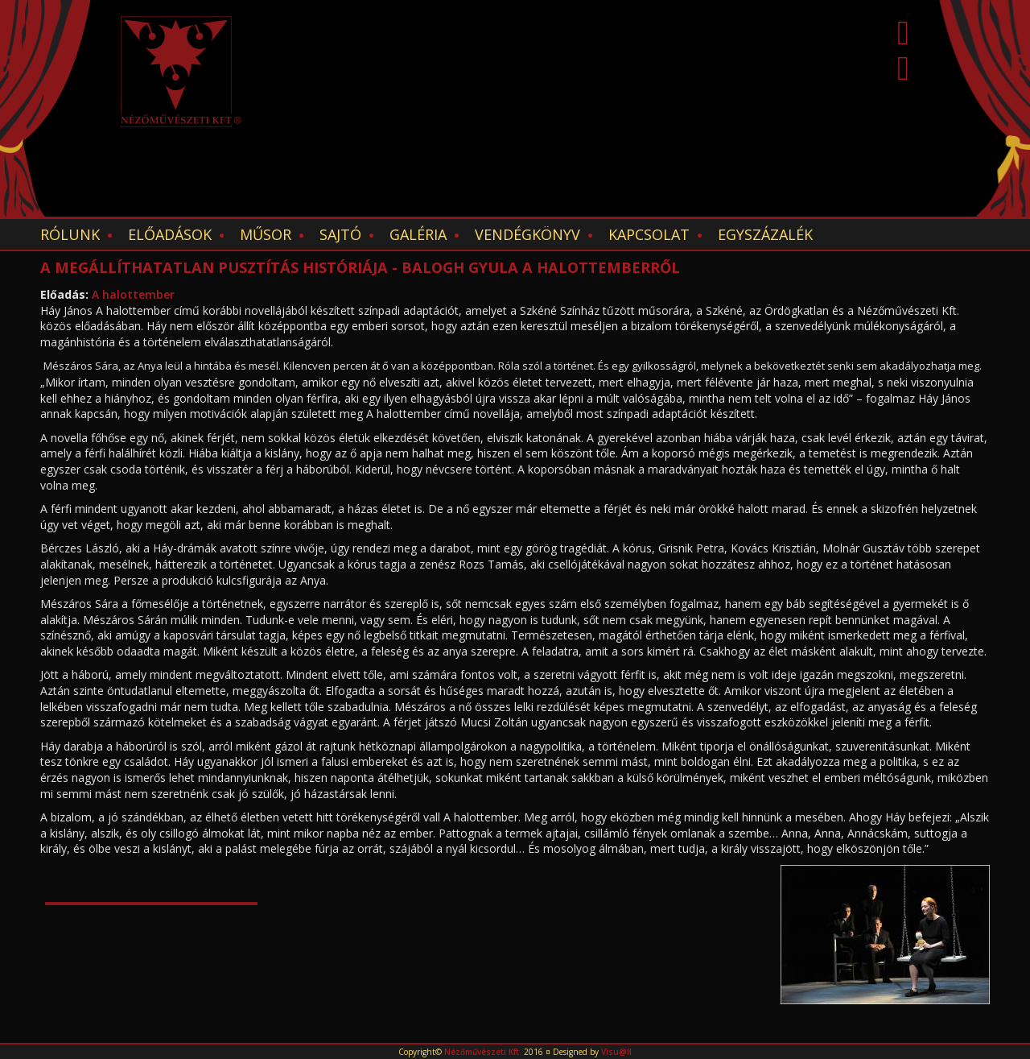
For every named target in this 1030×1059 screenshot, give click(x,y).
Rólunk (70, 234)
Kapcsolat (649, 234)
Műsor (265, 234)
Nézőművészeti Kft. (482, 1051)
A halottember (133, 294)
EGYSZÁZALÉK (765, 234)
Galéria (418, 234)
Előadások (170, 234)
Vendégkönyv (527, 234)
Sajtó (340, 234)
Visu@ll (616, 1051)
